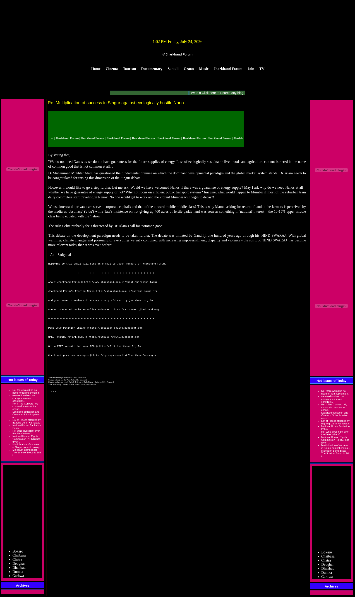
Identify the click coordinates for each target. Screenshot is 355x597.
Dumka (17, 573)
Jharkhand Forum (228, 69)
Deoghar (18, 565)
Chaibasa (19, 557)
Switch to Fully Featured (104, 382)
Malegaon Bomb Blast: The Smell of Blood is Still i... (26, 452)
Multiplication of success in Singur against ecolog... (26, 445)
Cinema (112, 69)
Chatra (17, 561)
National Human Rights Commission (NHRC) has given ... (26, 439)
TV (261, 69)
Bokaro (17, 553)
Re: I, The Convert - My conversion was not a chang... (25, 406)
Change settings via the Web (59, 380)
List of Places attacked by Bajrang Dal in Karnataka (26, 421)
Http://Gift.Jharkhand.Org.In (120, 346)
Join (251, 69)
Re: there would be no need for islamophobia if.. (26, 391)
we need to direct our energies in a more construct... (24, 398)
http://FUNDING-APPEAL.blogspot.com (114, 337)
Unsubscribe (91, 384)
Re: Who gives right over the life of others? (26, 432)
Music (204, 69)
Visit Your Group (55, 384)
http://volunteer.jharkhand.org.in (138, 309)
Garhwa (18, 577)
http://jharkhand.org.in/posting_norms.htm (126, 291)
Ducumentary (151, 69)
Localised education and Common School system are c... (25, 414)
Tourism (129, 69)
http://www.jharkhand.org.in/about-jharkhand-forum (120, 282)
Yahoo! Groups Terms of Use (74, 384)
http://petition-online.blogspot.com (116, 328)
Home (96, 69)
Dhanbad (19, 569)
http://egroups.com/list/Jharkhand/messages (124, 355)
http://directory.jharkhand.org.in (128, 300)
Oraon (189, 69)
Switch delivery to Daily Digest (81, 382)
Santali (173, 69)
